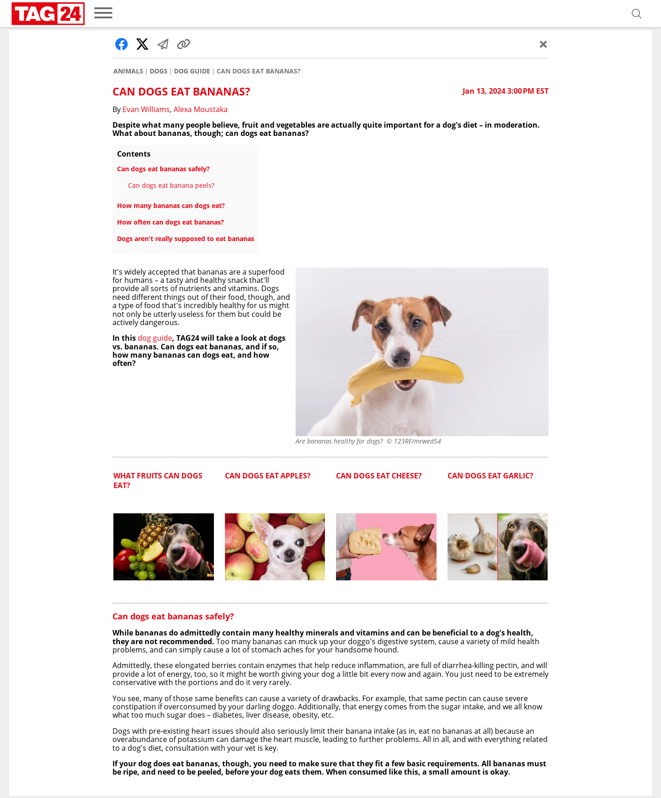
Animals (128, 71)
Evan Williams (146, 109)
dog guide (155, 338)
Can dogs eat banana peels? (171, 185)
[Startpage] (48, 13)
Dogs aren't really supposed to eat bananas (185, 238)
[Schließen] (543, 44)
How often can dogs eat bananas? (170, 222)
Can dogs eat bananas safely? (163, 168)
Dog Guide (192, 71)
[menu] (103, 13)
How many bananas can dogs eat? (171, 205)
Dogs (159, 71)
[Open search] (637, 14)
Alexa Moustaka (201, 109)
